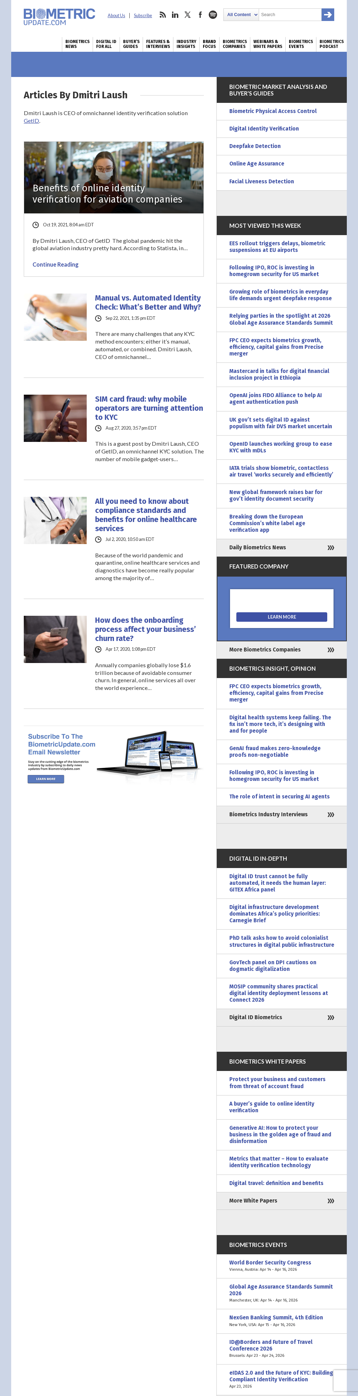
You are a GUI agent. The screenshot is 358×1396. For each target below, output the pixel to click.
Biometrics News (77, 44)
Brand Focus (209, 44)
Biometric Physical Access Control (273, 111)
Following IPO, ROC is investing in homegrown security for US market (274, 271)
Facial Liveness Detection (261, 181)
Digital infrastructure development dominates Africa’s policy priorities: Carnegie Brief (274, 914)
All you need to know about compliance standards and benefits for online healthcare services (146, 515)
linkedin (175, 14)
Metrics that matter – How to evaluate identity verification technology (278, 1162)
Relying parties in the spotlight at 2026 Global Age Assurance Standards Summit (281, 319)
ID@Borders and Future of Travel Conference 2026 (281, 1349)
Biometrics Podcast (332, 44)
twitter (187, 14)
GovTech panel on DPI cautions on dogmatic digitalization (272, 965)
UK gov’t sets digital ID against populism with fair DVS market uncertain (280, 423)
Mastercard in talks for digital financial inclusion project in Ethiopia (279, 374)
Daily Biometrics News (257, 547)
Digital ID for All (106, 44)
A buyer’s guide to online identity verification (271, 1107)
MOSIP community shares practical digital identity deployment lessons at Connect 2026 (278, 993)
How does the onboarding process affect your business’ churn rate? (145, 629)
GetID (31, 120)
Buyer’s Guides (131, 44)
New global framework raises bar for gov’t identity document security (275, 495)
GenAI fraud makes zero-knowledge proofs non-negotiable (275, 751)
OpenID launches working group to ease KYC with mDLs (280, 447)
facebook (200, 14)
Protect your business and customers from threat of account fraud (277, 1082)
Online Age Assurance (256, 164)
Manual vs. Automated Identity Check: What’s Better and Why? (148, 303)
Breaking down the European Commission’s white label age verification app (267, 523)
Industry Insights (186, 44)
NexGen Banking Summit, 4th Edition (281, 1321)
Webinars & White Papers (267, 44)
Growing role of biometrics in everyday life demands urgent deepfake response (280, 295)
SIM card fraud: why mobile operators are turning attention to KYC (149, 408)
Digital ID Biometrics (255, 1017)
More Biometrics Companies (265, 650)
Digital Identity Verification (264, 129)
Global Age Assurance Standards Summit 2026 (281, 1294)
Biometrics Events (301, 44)
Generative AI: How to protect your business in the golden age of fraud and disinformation (280, 1134)
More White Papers (253, 1201)
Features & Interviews (158, 44)
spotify (213, 14)
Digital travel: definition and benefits (276, 1183)
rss (162, 14)
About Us (116, 15)
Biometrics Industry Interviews (268, 814)
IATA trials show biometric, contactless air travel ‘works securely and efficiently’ (281, 471)
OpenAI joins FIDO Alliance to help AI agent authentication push (275, 398)
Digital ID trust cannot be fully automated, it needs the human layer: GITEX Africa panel (277, 883)
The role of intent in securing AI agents (279, 797)
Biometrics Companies (235, 44)
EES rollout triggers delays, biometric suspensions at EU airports (277, 246)
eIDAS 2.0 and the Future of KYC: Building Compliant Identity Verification (281, 1380)
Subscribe (143, 15)
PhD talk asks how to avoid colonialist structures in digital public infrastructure (281, 941)
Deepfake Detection (255, 146)
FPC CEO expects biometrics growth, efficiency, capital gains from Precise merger (276, 347)
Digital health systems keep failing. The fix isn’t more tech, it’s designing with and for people (280, 724)
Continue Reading (56, 264)
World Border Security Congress (281, 1266)
